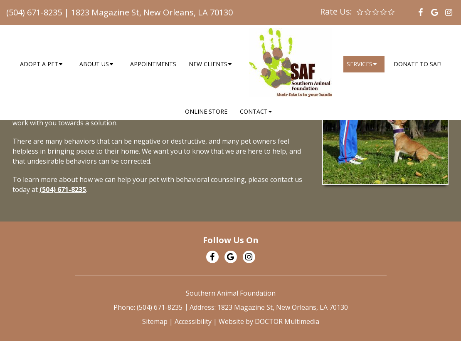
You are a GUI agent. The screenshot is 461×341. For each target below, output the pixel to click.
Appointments (153, 64)
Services (359, 64)
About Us (94, 64)
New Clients (208, 64)
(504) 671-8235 (34, 12)
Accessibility (193, 321)
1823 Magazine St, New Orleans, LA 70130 (152, 12)
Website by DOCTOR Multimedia (269, 321)
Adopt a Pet (39, 64)
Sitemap (155, 321)
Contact (254, 111)
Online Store (206, 111)
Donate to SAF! (417, 64)
